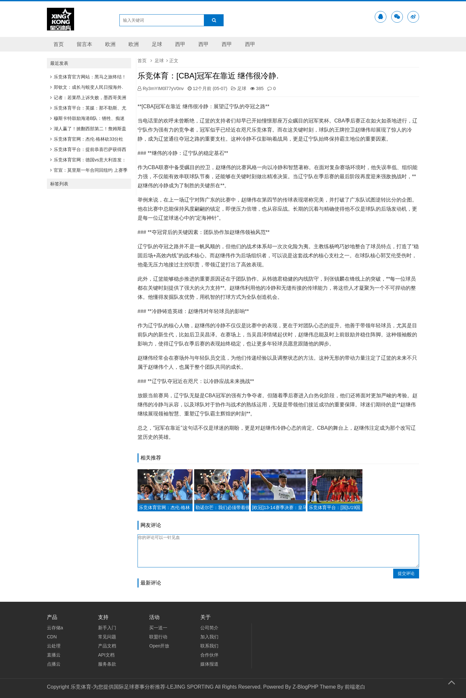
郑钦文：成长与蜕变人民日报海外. (86, 87)
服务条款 (107, 664)
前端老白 (355, 687)
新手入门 (107, 627)
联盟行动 (158, 636)
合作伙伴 (209, 654)
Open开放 (159, 645)
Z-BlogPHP (305, 687)
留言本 (84, 44)
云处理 (54, 645)
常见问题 (107, 636)
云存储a (55, 627)
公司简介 (209, 627)
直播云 (54, 654)
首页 (58, 44)
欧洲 (110, 44)
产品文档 (107, 645)
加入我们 (209, 636)
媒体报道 (209, 664)
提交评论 (406, 573)
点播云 (54, 664)
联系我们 (209, 645)
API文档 (106, 654)
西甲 (180, 44)
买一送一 (158, 627)
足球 (157, 44)
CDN (52, 636)
